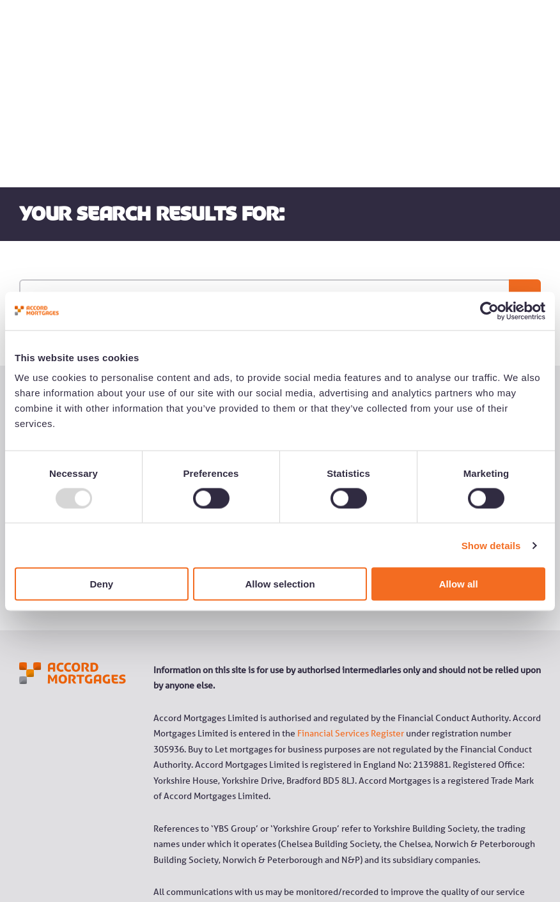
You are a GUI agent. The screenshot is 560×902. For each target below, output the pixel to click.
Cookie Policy (457, 852)
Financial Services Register (350, 615)
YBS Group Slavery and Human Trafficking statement (257, 852)
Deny (101, 584)
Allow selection (280, 584)
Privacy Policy (395, 852)
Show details (491, 545)
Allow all (458, 584)
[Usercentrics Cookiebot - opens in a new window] (489, 310)
